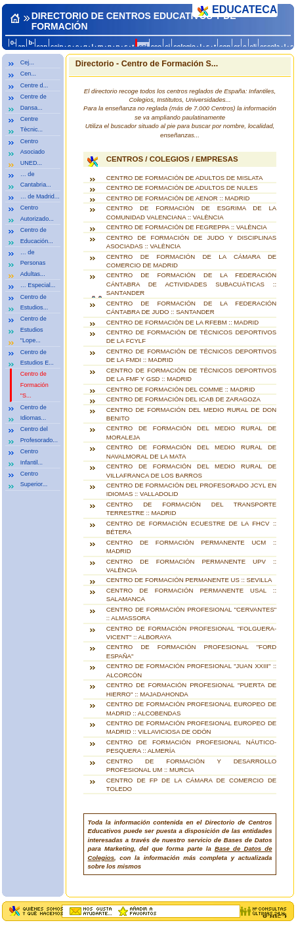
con (224, 46)
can (42, 46)
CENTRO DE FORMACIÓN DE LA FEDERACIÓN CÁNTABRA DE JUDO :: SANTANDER (191, 307)
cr (237, 46)
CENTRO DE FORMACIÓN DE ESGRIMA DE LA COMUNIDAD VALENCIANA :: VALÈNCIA (191, 212)
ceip (57, 46)
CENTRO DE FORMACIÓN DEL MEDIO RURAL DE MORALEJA (191, 432)
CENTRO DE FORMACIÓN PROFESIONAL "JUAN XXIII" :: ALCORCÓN (191, 670)
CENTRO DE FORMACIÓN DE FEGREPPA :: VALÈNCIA (186, 227)
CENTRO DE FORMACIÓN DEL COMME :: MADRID (180, 389)
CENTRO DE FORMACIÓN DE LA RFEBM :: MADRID (182, 322)
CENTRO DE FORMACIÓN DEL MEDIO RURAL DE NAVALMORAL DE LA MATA (191, 451)
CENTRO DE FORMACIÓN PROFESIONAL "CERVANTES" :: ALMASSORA (191, 613)
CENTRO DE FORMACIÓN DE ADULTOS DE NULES (182, 187)
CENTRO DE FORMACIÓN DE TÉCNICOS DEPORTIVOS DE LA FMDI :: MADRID (191, 355)
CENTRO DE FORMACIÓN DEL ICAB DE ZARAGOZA (183, 399)
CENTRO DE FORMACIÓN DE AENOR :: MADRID (178, 198)
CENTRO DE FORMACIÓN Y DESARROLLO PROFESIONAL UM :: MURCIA (191, 765)
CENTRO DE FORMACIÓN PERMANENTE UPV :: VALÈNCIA (191, 566)
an (21, 46)
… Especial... (38, 285)
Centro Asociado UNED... (32, 152)
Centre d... (34, 85)
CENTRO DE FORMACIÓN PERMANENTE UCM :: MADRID (191, 546)
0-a (13, 46)
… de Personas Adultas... (32, 263)
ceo (156, 46)
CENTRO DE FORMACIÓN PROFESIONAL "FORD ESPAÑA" (191, 651)
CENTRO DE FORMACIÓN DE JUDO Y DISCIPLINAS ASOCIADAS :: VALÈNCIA (191, 242)
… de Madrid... (40, 196)
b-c (31, 46)
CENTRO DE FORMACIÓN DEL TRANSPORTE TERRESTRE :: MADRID (191, 508)
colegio (184, 46)
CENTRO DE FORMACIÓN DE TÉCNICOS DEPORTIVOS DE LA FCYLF (191, 336)
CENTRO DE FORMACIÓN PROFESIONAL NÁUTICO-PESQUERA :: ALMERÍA (191, 746)
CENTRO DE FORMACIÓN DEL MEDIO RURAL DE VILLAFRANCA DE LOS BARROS (191, 470)
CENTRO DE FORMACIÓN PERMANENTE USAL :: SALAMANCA (191, 594)
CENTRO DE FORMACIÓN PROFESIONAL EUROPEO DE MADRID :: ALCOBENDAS (191, 708)
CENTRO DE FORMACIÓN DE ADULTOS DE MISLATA (184, 177)
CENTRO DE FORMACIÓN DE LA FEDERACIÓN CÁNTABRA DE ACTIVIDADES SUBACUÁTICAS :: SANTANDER (191, 283)
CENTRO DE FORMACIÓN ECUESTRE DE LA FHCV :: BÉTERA (191, 527)
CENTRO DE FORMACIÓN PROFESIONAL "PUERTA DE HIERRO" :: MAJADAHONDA (191, 689)
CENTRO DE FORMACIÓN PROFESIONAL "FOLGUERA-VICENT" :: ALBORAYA (191, 633)
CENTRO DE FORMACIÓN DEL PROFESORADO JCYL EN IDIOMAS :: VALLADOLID (191, 489)
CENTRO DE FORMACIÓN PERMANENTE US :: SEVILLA (189, 579)
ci (167, 46)
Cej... (27, 62)
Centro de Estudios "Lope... (33, 329)
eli (253, 46)
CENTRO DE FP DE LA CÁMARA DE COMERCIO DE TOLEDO (191, 784)
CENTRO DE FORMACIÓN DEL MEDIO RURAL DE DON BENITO (191, 414)
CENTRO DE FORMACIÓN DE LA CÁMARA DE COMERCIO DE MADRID (191, 261)
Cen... (28, 73)
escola (270, 46)
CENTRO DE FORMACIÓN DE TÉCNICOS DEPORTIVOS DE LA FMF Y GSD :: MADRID (191, 374)
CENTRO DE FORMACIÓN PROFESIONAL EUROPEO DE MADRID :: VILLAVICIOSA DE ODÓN (191, 727)
